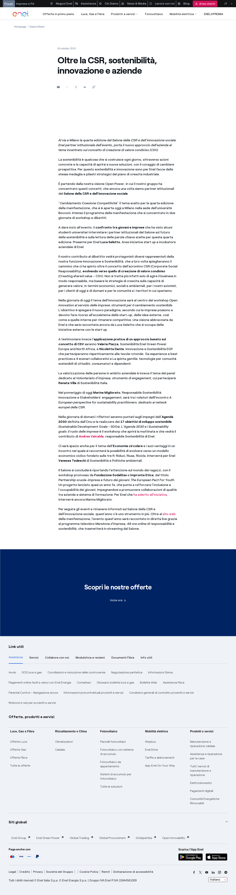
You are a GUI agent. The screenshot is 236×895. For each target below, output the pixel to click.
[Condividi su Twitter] (76, 87)
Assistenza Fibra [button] (173, 682)
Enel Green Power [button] (50, 838)
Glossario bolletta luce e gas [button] (115, 682)
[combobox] (217, 879)
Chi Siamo (108, 3)
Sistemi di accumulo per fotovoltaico (115, 776)
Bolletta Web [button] (148, 682)
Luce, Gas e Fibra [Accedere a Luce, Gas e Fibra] (92, 14)
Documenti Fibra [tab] (122, 657)
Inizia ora (118, 600)
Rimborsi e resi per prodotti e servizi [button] (32, 702)
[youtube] (206, 872)
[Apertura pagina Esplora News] (37, 26)
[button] (58, 87)
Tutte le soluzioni (111, 786)
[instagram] (219, 872)
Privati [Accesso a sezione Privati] (8, 3)
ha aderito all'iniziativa (150, 495)
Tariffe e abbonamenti (159, 757)
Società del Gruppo (59, 871)
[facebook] (194, 872)
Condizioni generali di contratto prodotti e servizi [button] (161, 692)
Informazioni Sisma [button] (160, 672)
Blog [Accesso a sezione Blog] (184, 3)
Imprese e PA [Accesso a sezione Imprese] (25, 3)
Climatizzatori (64, 741)
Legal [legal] (12, 871)
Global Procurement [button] (114, 838)
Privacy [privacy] (38, 871)
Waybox (150, 741)
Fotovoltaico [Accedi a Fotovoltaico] (154, 14)
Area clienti (205, 3)
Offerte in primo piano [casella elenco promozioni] (58, 14)
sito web (169, 514)
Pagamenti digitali (201, 791)
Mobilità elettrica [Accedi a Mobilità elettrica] (183, 14)
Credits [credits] (24, 871)
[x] (200, 872)
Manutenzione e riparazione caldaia (202, 744)
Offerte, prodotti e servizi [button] (32, 717)
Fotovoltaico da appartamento (110, 764)
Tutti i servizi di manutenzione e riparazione (200, 771)
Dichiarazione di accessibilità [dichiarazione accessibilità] (133, 871)
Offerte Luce (18, 741)
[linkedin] (213, 872)
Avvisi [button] (12, 672)
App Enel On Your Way (160, 765)
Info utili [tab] (146, 657)
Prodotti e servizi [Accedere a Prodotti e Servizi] (124, 14)
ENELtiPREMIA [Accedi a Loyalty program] (213, 14)
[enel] (21, 13)
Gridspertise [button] (146, 838)
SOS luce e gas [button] (32, 672)
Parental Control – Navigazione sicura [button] (33, 692)
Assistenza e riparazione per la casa (206, 756)
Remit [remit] (106, 871)
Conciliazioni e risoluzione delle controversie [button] (76, 672)
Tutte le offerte (20, 765)
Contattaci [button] (84, 682)
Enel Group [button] (21, 838)
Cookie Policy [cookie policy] (89, 871)
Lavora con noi (162, 3)
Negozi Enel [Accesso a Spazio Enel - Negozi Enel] (61, 3)
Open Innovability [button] (175, 838)
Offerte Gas (18, 749)
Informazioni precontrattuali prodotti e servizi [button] (93, 692)
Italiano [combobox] (215, 879)
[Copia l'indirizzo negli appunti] (94, 87)
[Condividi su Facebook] (67, 87)
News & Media (133, 3)
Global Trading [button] (81, 838)
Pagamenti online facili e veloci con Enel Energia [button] (40, 682)
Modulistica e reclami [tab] (90, 657)
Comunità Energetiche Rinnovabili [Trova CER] (204, 801)
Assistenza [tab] (16, 657)
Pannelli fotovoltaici (113, 741)
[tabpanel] (118, 687)
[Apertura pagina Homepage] (20, 26)
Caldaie (60, 749)
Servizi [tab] (34, 657)
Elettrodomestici (201, 783)
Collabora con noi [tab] (57, 657)
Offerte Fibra (18, 757)
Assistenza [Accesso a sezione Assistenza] (85, 3)
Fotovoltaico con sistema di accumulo (116, 752)
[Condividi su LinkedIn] (85, 87)
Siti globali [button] (18, 822)
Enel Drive (151, 749)
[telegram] (225, 872)
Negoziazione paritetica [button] (126, 672)
